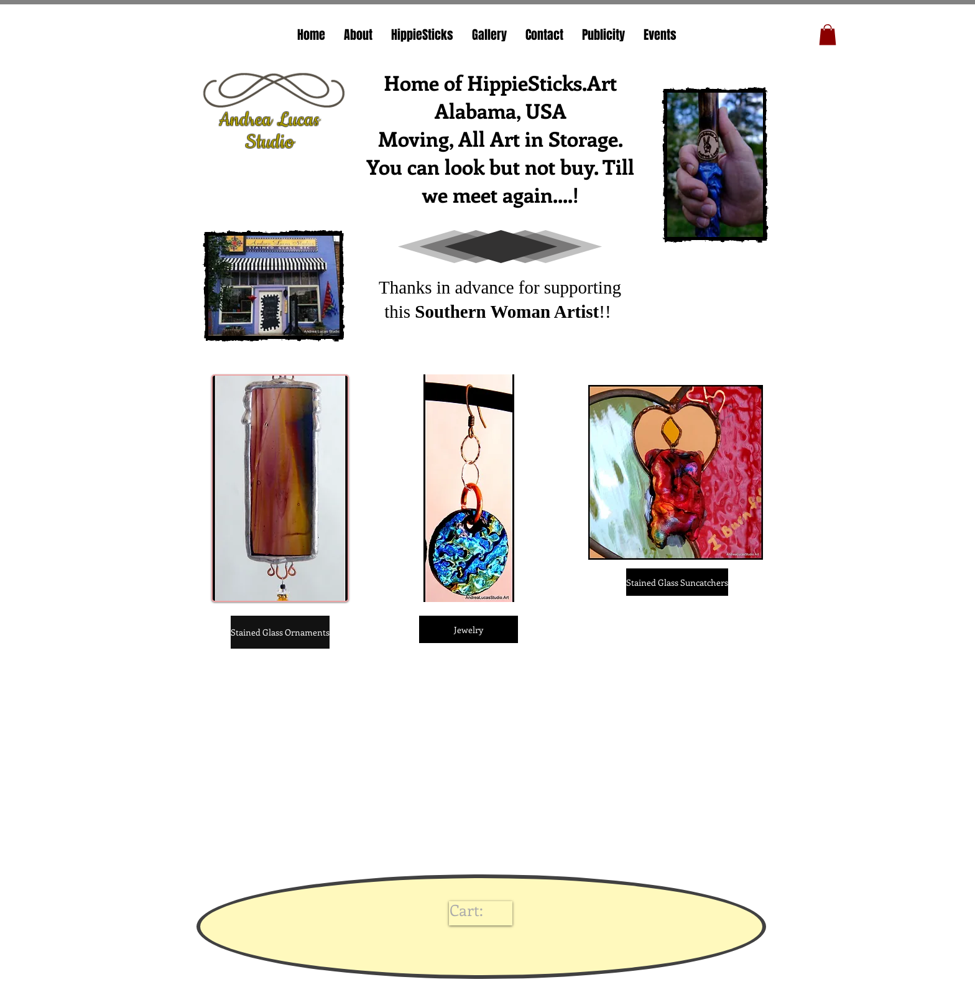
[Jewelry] (468, 629)
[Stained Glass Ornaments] (280, 632)
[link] (478, 911)
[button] (827, 34)
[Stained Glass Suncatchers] (677, 582)
